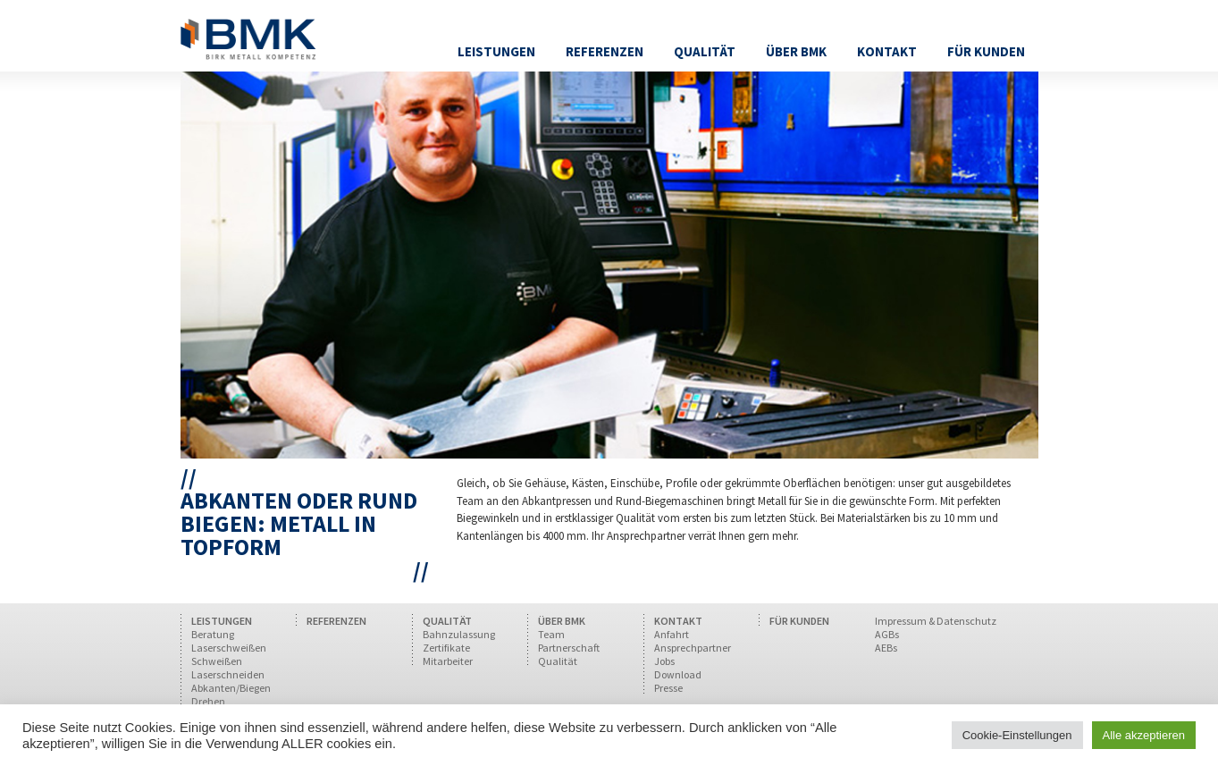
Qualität (704, 51)
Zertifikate (446, 647)
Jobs (664, 661)
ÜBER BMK (561, 620)
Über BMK (796, 51)
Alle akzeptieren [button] (1144, 735)
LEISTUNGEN (221, 620)
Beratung (212, 634)
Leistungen (496, 51)
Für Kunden (986, 51)
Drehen (208, 701)
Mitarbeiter (448, 661)
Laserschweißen (228, 647)
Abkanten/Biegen (231, 687)
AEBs (886, 647)
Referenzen (604, 51)
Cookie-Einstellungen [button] (1017, 735)
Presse (668, 687)
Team (551, 634)
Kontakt (887, 51)
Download (677, 674)
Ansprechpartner (692, 647)
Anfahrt (671, 634)
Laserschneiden (228, 674)
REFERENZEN (336, 620)
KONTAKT (678, 620)
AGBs (887, 634)
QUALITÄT (447, 620)
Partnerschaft (569, 647)
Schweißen (216, 661)
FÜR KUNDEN (799, 620)
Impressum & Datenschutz (935, 620)
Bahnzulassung (459, 634)
